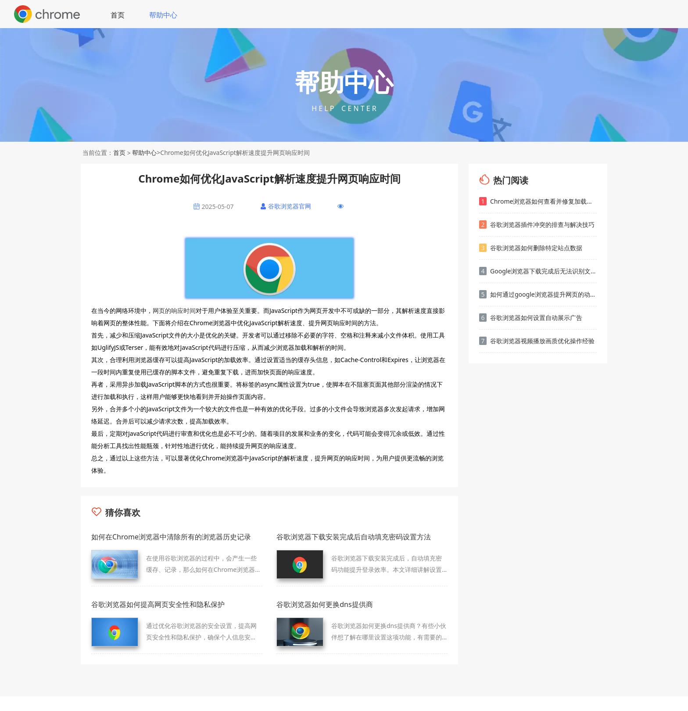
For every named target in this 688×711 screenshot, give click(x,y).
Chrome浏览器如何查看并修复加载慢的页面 (538, 201)
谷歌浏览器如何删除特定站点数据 (530, 248)
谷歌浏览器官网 (289, 206)
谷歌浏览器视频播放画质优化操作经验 (537, 341)
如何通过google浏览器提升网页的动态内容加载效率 (538, 294)
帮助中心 (163, 15)
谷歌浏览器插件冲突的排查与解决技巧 (537, 224)
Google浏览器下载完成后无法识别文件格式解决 (538, 271)
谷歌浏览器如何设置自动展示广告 (530, 317)
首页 (118, 15)
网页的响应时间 (174, 310)
